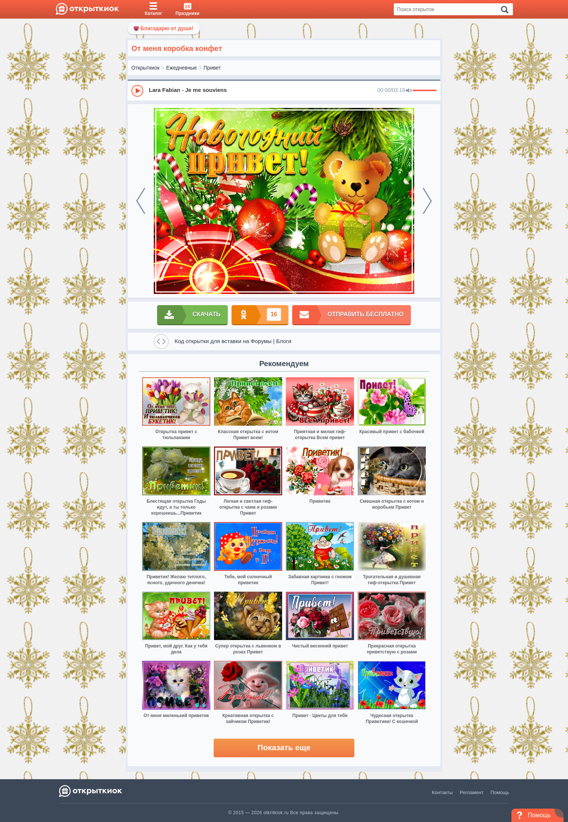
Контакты (442, 792)
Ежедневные (181, 68)
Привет (212, 68)
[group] (284, 90)
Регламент (472, 792)
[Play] (137, 91)
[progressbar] (424, 90)
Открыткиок (145, 68)
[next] (427, 201)
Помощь (500, 792)
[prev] (141, 201)
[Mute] (408, 91)
